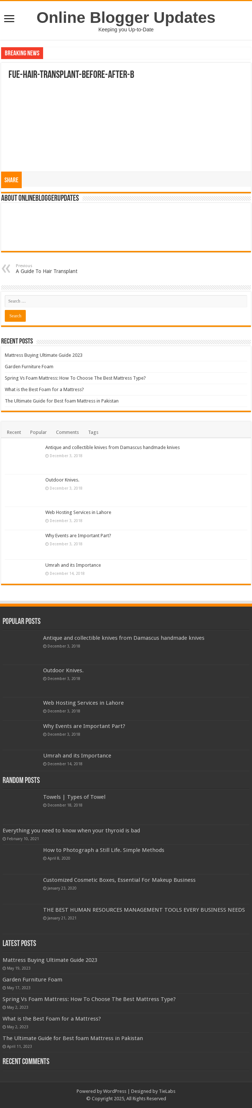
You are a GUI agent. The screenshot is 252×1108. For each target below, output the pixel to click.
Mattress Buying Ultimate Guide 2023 (44, 355)
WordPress (114, 1091)
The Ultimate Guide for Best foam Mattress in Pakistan (62, 401)
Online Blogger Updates (126, 17)
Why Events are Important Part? (78, 535)
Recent (14, 432)
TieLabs (167, 1091)
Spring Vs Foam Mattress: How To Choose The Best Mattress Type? (75, 378)
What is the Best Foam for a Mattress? (44, 389)
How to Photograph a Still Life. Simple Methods (103, 850)
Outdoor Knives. (62, 480)
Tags (93, 432)
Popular (38, 432)
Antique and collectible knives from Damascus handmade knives (112, 447)
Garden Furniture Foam (29, 366)
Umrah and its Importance (73, 565)
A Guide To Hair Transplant (53, 268)
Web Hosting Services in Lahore (78, 512)
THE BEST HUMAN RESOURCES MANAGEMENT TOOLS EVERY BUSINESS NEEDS (144, 910)
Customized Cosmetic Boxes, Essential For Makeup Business (119, 880)
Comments (67, 432)
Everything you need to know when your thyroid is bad (71, 830)
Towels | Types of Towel (74, 797)
